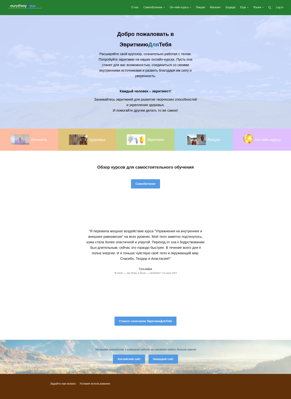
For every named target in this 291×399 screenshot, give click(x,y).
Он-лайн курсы (180, 7)
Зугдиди (230, 7)
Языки (258, 7)
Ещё (244, 7)
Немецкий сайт (163, 359)
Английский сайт (129, 359)
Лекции (200, 7)
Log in (279, 7)
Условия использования (94, 383)
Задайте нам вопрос (63, 383)
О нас (135, 7)
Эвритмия (155, 140)
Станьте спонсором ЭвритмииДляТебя (145, 321)
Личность (39, 140)
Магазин (215, 7)
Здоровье (97, 140)
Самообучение (154, 7)
